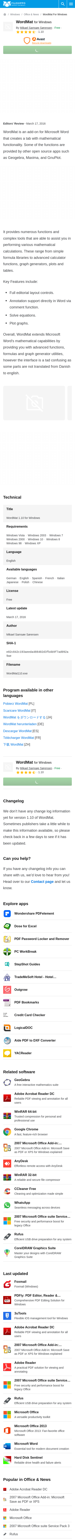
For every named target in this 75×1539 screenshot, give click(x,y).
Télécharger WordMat (18, 737)
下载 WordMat (13, 744)
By (34, 27)
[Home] (4, 14)
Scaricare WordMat (17, 710)
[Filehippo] (14, 4)
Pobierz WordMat (15, 703)
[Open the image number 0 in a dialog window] (34, 403)
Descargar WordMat (17, 731)
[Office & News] (31, 14)
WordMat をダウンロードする (24, 717)
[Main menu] (71, 4)
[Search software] (63, 4)
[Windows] (15, 14)
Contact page (42, 882)
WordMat (34, 22)
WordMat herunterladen (20, 724)
